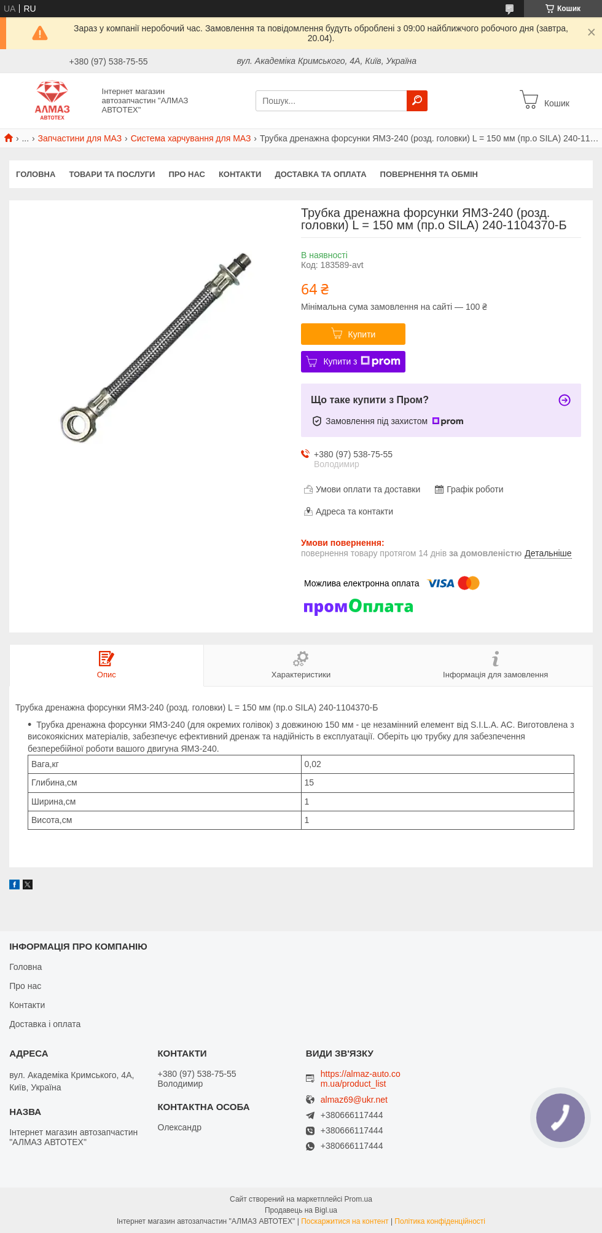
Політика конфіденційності (439, 1221)
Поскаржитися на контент (344, 1221)
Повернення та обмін (429, 174)
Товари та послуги (112, 174)
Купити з (361, 361)
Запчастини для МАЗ (80, 138)
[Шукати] (417, 100)
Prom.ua (358, 1199)
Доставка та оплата (320, 174)
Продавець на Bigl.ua (301, 1210)
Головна (35, 174)
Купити (362, 334)
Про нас (186, 174)
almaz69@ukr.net (354, 1100)
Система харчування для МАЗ (191, 138)
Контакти (240, 174)
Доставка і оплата (44, 1024)
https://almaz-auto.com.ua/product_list (361, 1079)
